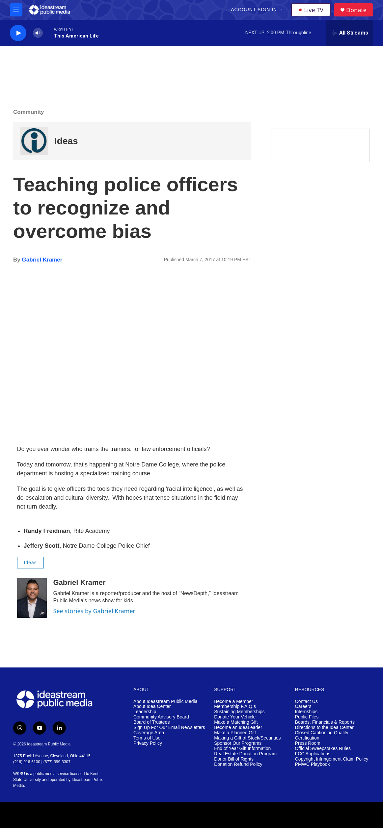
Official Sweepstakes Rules (323, 748)
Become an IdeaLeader (238, 727)
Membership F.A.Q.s (235, 706)
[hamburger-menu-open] (16, 9)
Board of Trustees (151, 722)
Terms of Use (146, 738)
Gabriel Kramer (42, 260)
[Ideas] (34, 141)
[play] (18, 33)
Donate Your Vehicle (235, 717)
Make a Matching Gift (236, 722)
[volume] (37, 33)
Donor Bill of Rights (234, 759)
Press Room (307, 743)
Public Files (307, 717)
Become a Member (233, 701)
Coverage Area (148, 732)
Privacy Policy (147, 743)
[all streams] (349, 33)
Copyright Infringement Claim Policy (332, 759)
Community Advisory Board (161, 717)
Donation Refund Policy (238, 764)
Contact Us (306, 701)
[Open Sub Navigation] (282, 10)
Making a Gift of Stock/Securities (247, 738)
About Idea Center (152, 706)
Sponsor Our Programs (237, 743)
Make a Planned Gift (235, 732)
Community (28, 112)
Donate (356, 10)
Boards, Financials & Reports (325, 722)
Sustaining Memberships (239, 711)
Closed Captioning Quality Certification (321, 735)
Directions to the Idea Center (324, 727)
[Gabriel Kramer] (32, 598)
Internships (306, 711)
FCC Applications (312, 753)
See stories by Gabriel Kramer (94, 611)
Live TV (310, 10)
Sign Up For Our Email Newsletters (169, 727)
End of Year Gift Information (242, 748)
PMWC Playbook (312, 764)
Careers (303, 706)
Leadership (144, 711)
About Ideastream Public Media (165, 701)
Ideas (66, 141)
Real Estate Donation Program (245, 753)
